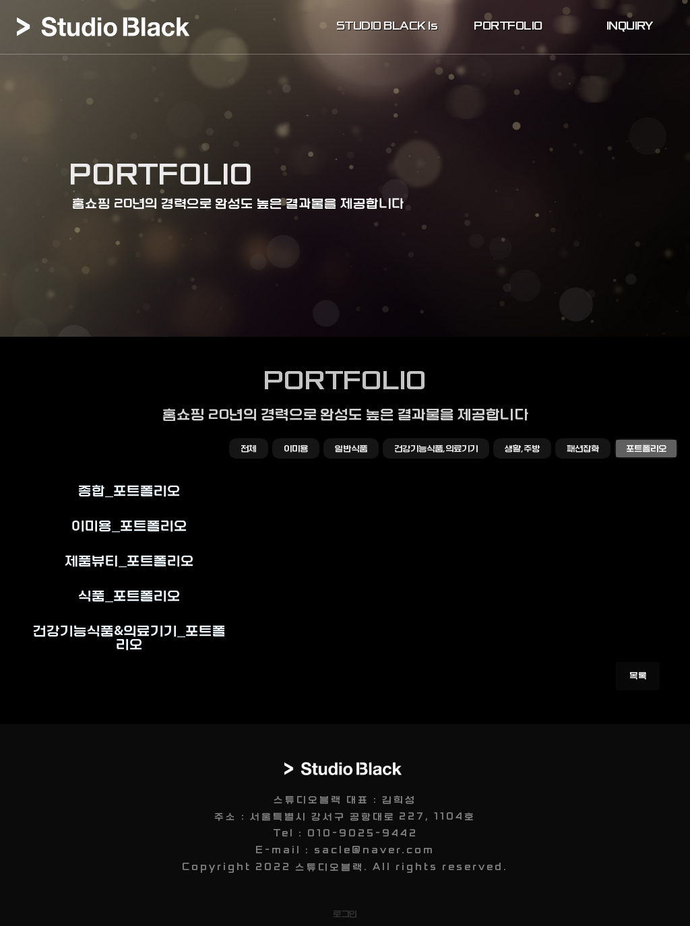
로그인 (345, 914)
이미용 (296, 448)
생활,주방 (522, 448)
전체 (249, 448)
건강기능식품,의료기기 (436, 448)
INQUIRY (629, 26)
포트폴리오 (646, 448)
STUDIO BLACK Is (387, 26)
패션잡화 (583, 448)
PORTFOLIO (508, 26)
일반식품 (351, 448)
